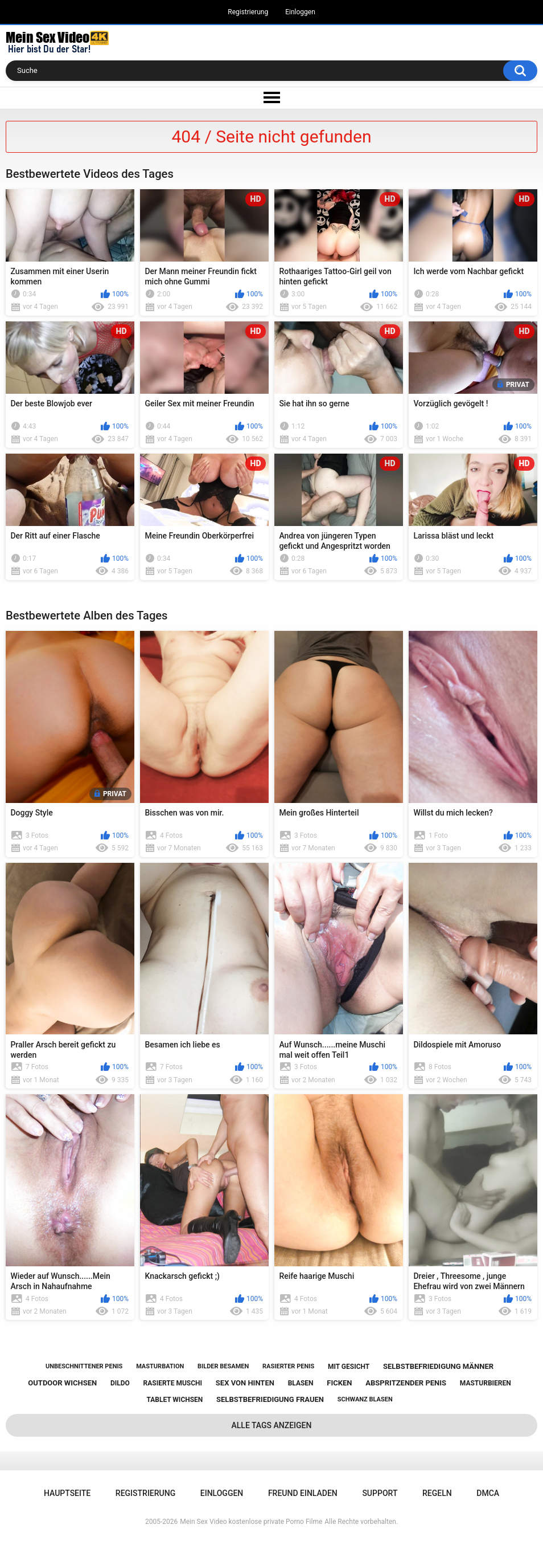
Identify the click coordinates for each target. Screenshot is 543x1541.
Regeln (437, 1493)
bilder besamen (223, 1366)
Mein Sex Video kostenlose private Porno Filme (251, 1522)
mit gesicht (348, 1367)
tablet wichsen (174, 1400)
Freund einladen (303, 1493)
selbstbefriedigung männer (438, 1366)
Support (379, 1493)
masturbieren (485, 1383)
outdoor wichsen (62, 1383)
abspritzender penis (405, 1383)
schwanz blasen (365, 1399)
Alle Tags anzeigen (272, 1425)
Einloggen (300, 12)
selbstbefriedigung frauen (270, 1399)
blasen (301, 1383)
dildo (120, 1383)
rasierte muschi (173, 1383)
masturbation (160, 1366)
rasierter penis (288, 1366)
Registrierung (248, 12)
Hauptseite (67, 1493)
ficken (339, 1383)
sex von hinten (245, 1383)
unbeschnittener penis (84, 1366)
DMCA (487, 1493)
